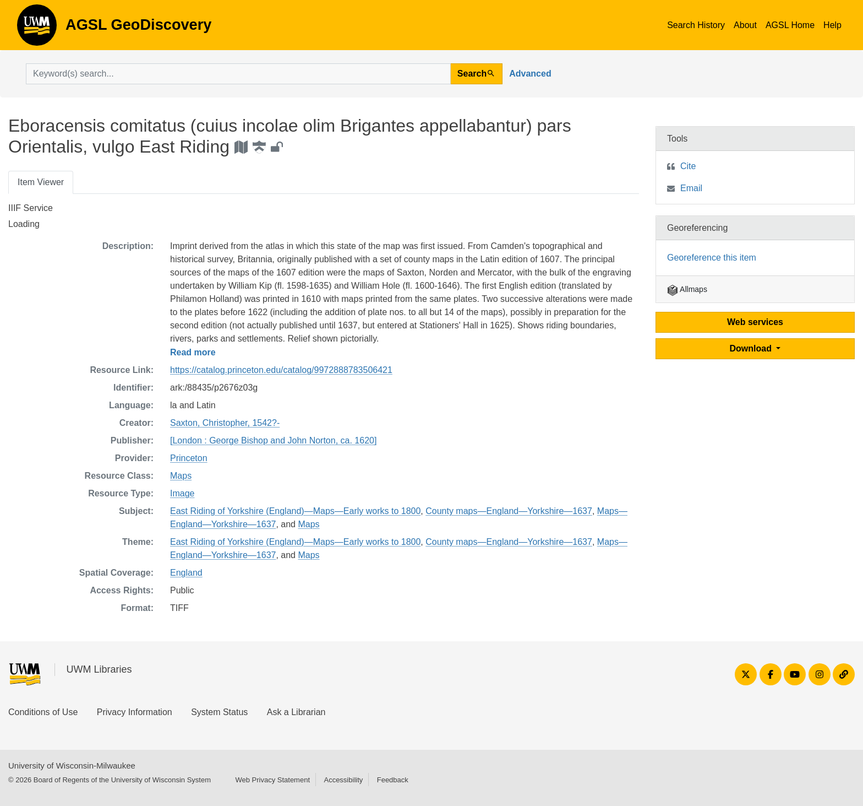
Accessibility (343, 780)
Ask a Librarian (296, 712)
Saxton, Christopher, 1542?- (225, 423)
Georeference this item (711, 257)
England (186, 572)
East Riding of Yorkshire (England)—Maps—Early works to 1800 (295, 511)
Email (691, 188)
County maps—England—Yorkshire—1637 (508, 511)
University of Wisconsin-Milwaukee (71, 765)
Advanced (530, 73)
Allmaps (687, 289)
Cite (688, 166)
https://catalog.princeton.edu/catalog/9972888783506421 (281, 370)
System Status (219, 712)
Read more (193, 352)
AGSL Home (790, 25)
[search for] (238, 73)
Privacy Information (134, 712)
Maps (181, 475)
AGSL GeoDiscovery (37, 29)
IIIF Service (30, 208)
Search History (696, 25)
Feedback (392, 780)
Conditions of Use (43, 712)
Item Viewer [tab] (41, 182)
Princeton (188, 458)
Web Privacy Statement (272, 780)
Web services (755, 322)
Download (752, 348)
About (745, 25)
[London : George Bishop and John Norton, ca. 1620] (273, 440)
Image (182, 493)
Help (832, 25)
